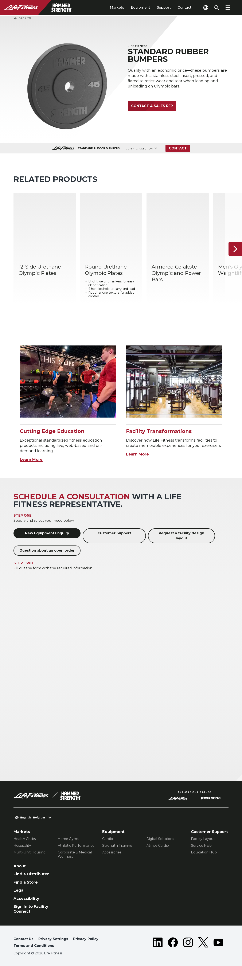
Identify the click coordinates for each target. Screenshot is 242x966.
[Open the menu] (227, 7)
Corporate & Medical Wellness (75, 854)
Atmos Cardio (158, 846)
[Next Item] (235, 249)
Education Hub (204, 852)
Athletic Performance (76, 846)
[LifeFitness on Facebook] (173, 943)
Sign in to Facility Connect (30, 909)
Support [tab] (164, 7)
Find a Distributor (31, 874)
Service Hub (201, 846)
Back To (22, 18)
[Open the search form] (216, 7)
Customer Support (114, 533)
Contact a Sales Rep (152, 106)
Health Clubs (24, 839)
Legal (18, 890)
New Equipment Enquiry (47, 533)
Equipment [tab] (140, 7)
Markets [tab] (117, 7)
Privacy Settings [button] (53, 939)
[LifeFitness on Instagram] (188, 943)
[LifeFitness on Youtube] (218, 943)
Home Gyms (68, 839)
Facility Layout (203, 839)
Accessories (111, 852)
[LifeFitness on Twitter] (203, 943)
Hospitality (22, 846)
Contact (184, 7)
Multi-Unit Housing (29, 852)
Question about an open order (47, 550)
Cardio (107, 839)
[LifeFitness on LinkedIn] (158, 943)
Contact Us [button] (23, 939)
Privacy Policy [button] (85, 939)
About (19, 866)
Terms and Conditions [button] (33, 946)
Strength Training (117, 846)
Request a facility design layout (181, 535)
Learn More (31, 459)
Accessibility (26, 898)
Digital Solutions (160, 839)
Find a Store (25, 882)
